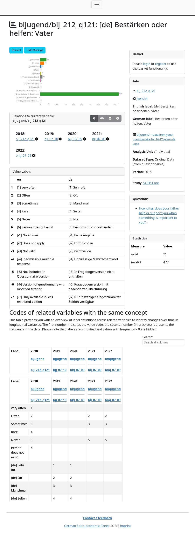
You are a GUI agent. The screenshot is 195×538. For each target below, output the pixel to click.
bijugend (154, 139)
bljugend (130, 359)
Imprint (125, 526)
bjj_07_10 (51, 139)
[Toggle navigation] (96, 4)
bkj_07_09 (75, 139)
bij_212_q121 (25, 139)
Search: (148, 337)
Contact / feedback (97, 518)
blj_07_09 (99, 139)
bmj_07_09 (23, 155)
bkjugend (113, 359)
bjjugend (95, 359)
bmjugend (149, 359)
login (146, 64)
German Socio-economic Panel (86, 526)
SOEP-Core (151, 183)
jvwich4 (142, 98)
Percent (16, 50)
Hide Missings (35, 50)
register (160, 64)
